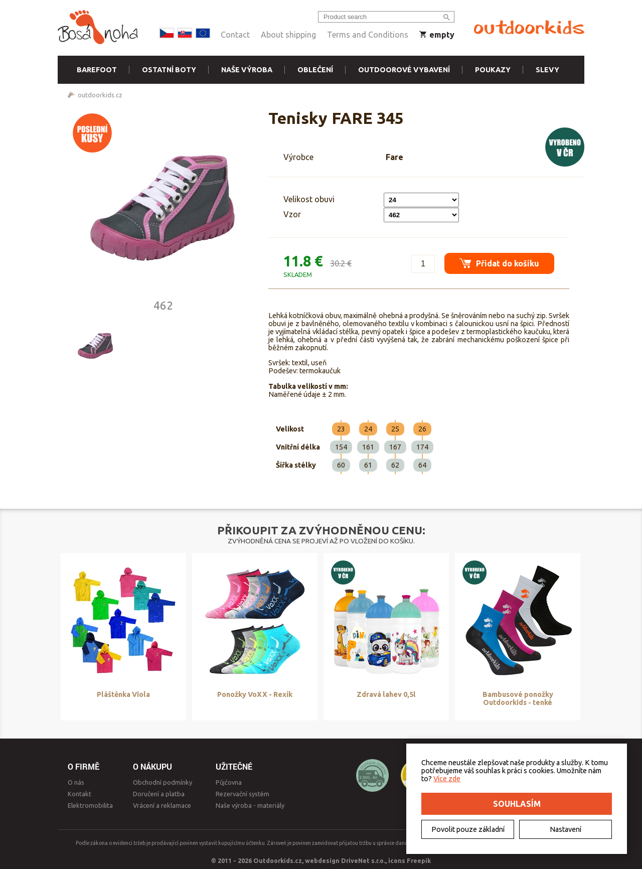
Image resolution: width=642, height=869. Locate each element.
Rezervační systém (242, 793)
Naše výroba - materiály (250, 805)
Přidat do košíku (499, 263)
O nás (76, 782)
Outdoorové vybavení (404, 70)
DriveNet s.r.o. (363, 860)
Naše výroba (246, 70)
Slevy (547, 70)
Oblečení (315, 70)
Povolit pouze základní (468, 829)
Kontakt (79, 793)
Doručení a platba (159, 793)
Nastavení (565, 829)
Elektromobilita (90, 805)
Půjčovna (229, 782)
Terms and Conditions (367, 34)
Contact (235, 34)
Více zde (446, 779)
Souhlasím (517, 803)
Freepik (419, 860)
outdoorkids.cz (100, 94)
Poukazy (493, 70)
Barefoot (97, 70)
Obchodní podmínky (162, 782)
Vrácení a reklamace (162, 805)
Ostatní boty (169, 70)
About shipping (288, 34)
